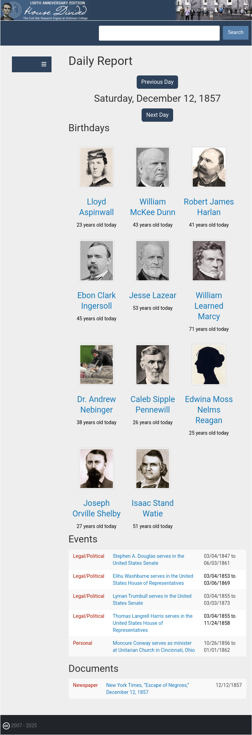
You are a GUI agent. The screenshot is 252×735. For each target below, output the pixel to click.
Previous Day (157, 82)
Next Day (157, 115)
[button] (96, 186)
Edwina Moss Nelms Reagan (209, 410)
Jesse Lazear (152, 295)
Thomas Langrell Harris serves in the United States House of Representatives (153, 623)
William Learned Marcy (209, 306)
